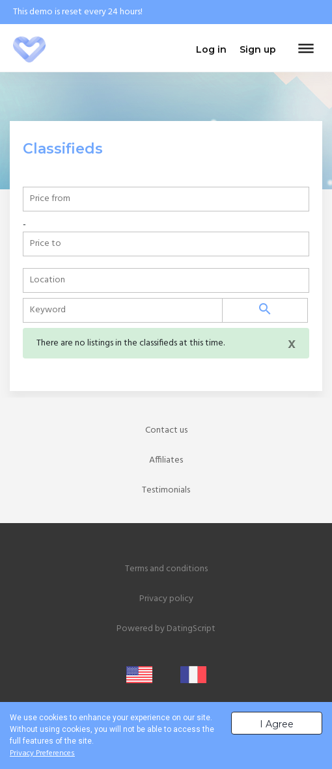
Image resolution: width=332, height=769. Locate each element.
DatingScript (191, 628)
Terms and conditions (166, 568)
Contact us (166, 430)
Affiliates (166, 460)
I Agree (277, 724)
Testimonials (166, 490)
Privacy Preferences (42, 753)
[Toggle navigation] (306, 49)
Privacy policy (166, 598)
